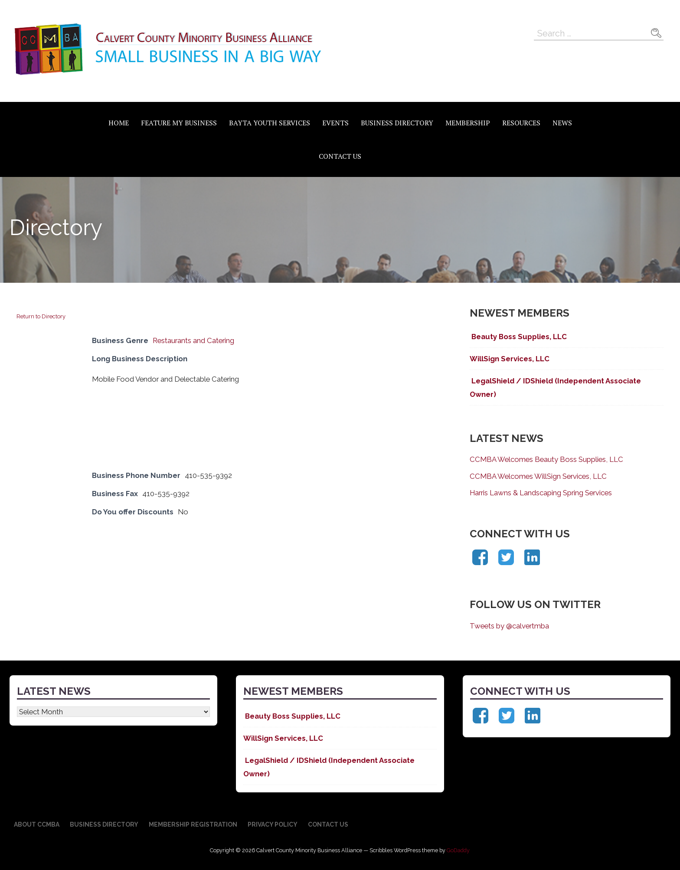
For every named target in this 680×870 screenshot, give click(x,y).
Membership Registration (193, 824)
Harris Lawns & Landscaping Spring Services (541, 492)
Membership (467, 123)
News (562, 123)
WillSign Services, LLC (509, 358)
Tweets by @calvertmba (509, 625)
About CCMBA (36, 824)
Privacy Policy (273, 824)
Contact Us (340, 156)
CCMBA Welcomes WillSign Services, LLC (538, 476)
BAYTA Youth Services (269, 123)
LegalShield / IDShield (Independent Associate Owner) (555, 387)
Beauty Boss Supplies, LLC (518, 336)
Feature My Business (179, 123)
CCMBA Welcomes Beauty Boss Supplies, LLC (546, 459)
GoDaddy (458, 850)
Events (335, 123)
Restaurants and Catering (193, 340)
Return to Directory (40, 316)
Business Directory (397, 123)
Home (118, 123)
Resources (521, 123)
